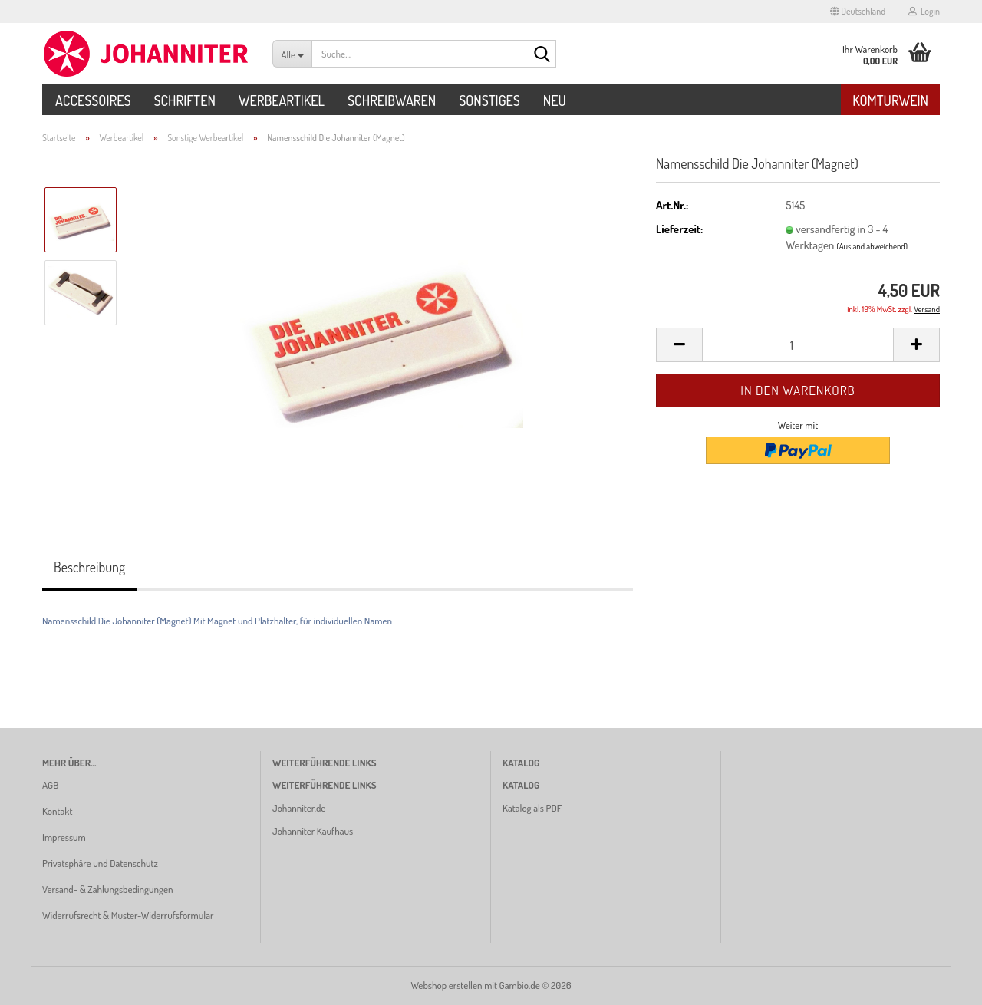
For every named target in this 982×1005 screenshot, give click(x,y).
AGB (50, 785)
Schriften (184, 100)
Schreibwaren (392, 100)
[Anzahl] (798, 345)
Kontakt (57, 811)
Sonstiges (489, 100)
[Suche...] (291, 54)
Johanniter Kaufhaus (312, 831)
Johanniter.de (298, 808)
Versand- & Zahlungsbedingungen (107, 889)
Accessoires (92, 100)
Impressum (64, 837)
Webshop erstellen (446, 985)
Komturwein (890, 100)
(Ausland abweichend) (872, 246)
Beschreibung (89, 567)
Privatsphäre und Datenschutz (100, 863)
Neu (554, 100)
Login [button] (924, 11)
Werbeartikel (282, 100)
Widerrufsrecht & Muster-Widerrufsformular (127, 915)
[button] (858, 11)
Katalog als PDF (532, 808)
